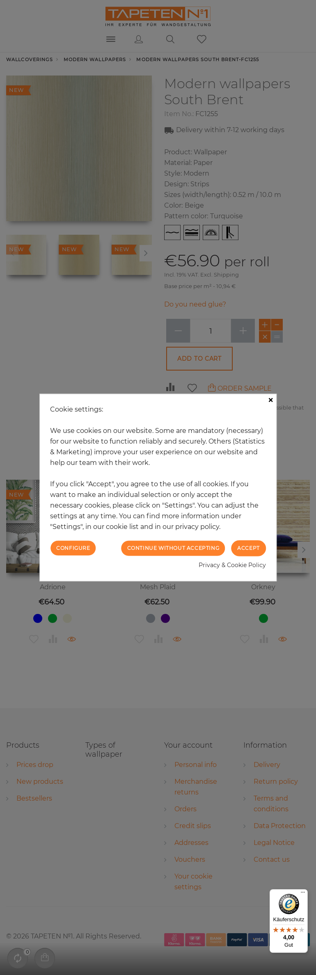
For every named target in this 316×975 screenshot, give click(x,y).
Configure (73, 548)
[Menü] (303, 894)
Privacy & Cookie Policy (232, 564)
